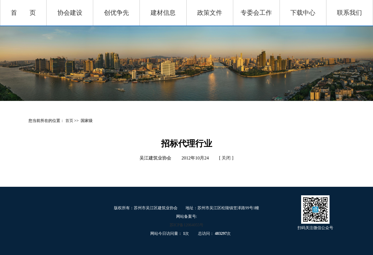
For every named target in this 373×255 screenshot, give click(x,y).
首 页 (23, 12)
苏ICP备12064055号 (187, 225)
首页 (69, 121)
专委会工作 (256, 12)
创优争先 (116, 12)
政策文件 (209, 12)
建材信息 (163, 12)
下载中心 (302, 12)
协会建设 (69, 12)
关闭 (226, 158)
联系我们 (349, 12)
